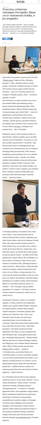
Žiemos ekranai (8, 80)
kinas (18, 126)
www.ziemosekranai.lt (23, 417)
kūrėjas (18, 33)
